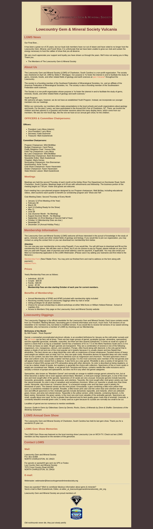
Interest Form (30, 263)
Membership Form (32, 259)
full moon (32, 339)
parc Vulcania (98, 77)
